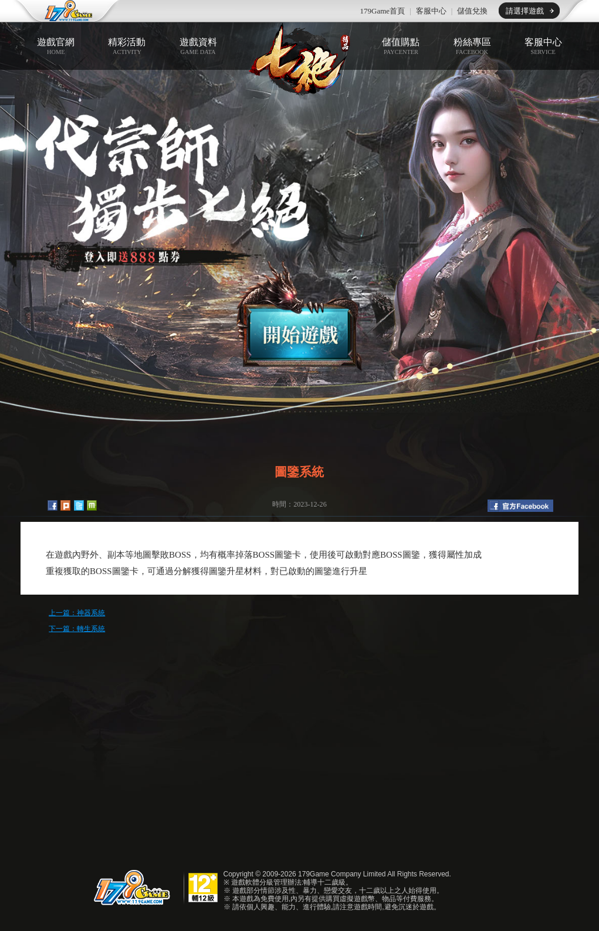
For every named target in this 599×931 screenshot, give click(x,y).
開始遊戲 (299, 316)
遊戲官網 (56, 46)
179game (60, 11)
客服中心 (431, 10)
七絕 (299, 59)
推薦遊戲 (191, 11)
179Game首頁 (382, 10)
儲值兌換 (472, 10)
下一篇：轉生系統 (77, 629)
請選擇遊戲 (525, 10)
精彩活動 (127, 46)
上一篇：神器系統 (77, 613)
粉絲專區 (471, 46)
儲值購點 (401, 46)
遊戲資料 (198, 46)
